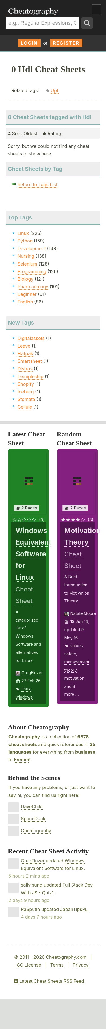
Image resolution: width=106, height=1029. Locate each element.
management (77, 661)
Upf (55, 90)
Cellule (25, 407)
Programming (32, 271)
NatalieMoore (83, 613)
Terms (57, 965)
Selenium (27, 264)
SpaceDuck (33, 818)
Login (29, 43)
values (76, 645)
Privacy (80, 965)
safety (70, 653)
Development (32, 248)
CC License (29, 965)
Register (66, 43)
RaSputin (30, 909)
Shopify (26, 384)
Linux (23, 233)
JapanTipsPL (74, 909)
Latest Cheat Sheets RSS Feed (49, 981)
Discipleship (30, 376)
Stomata (26, 399)
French (21, 759)
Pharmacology (33, 286)
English (25, 302)
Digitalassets (31, 338)
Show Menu (96, 9)
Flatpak (25, 353)
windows (24, 697)
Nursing (26, 256)
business (85, 752)
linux (26, 688)
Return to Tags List (37, 184)
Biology (25, 279)
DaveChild (32, 806)
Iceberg (26, 392)
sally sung (31, 885)
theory (70, 670)
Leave (24, 346)
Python (25, 241)
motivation (74, 678)
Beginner (27, 294)
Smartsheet (30, 361)
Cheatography (24, 737)
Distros (25, 368)
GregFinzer (32, 672)
